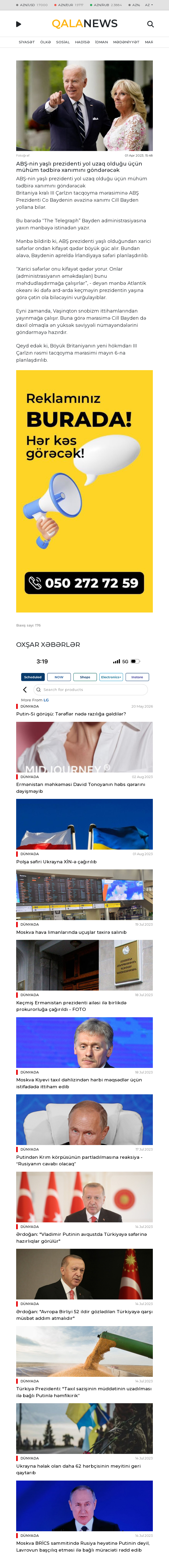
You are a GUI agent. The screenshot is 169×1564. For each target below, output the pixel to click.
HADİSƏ (82, 42)
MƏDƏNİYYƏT (126, 42)
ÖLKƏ (45, 42)
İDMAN (101, 42)
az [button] (147, 5)
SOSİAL (63, 42)
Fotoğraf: (23, 155)
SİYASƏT (27, 42)
